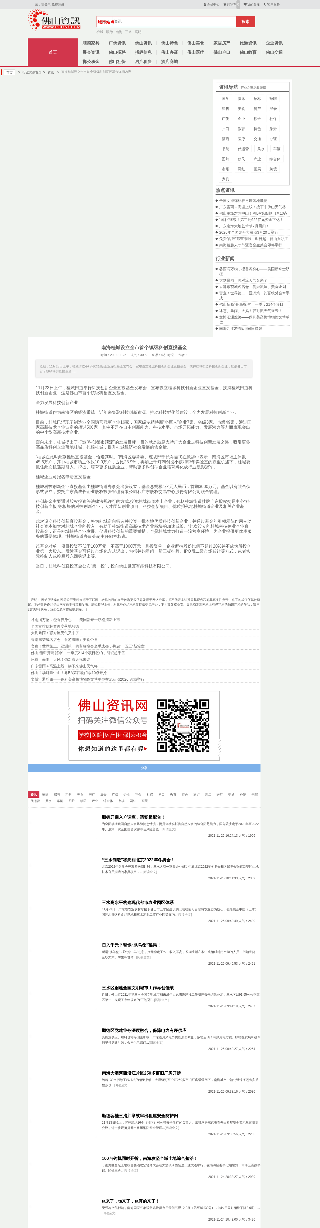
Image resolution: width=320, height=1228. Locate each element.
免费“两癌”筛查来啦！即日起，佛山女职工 (253, 239)
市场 (225, 169)
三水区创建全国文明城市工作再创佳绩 (138, 988)
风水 (261, 149)
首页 (53, 52)
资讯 (48, 72)
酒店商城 (169, 61)
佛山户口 (221, 52)
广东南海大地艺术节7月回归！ (244, 226)
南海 (119, 32)
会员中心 (211, 4)
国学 (225, 98)
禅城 (100, 32)
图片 (225, 159)
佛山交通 (274, 52)
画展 (257, 169)
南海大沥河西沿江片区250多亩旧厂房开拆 (141, 1073)
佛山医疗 (195, 52)
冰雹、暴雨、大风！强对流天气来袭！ (250, 311)
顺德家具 (91, 43)
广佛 (225, 119)
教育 (241, 129)
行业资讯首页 (30, 72)
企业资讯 (274, 43)
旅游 (273, 129)
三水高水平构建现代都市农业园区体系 (138, 902)
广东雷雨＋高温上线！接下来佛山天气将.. (253, 207)
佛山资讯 (143, 43)
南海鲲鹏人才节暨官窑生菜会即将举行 (250, 245)
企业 (241, 119)
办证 (273, 139)
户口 (225, 129)
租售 (225, 109)
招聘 (273, 98)
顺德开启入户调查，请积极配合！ (133, 817)
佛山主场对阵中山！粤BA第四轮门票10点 (253, 213)
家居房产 (221, 43)
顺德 (109, 32)
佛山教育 (248, 52)
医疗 (241, 139)
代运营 (243, 149)
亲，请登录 (43, 4)
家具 (225, 179)
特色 (257, 129)
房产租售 (143, 61)
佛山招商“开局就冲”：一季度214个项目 (251, 304)
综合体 (275, 159)
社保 (273, 119)
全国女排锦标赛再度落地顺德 (243, 200)
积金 (257, 119)
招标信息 (143, 52)
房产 (257, 109)
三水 (128, 32)
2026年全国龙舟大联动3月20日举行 (248, 232)
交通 (257, 139)
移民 (241, 159)
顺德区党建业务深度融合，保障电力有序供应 (144, 1030)
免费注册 (58, 4)
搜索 (245, 21)
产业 (257, 159)
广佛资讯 (117, 43)
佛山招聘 (117, 52)
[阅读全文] (169, 829)
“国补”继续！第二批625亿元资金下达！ (251, 220)
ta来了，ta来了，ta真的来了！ (131, 1201)
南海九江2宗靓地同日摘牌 (240, 328)
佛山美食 (195, 43)
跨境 (273, 169)
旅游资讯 (248, 43)
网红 (241, 169)
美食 (241, 109)
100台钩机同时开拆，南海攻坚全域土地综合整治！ (150, 1158)
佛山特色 (169, 43)
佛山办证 (169, 52)
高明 (138, 32)
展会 (273, 109)
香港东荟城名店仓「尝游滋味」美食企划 (252, 287)
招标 (257, 98)
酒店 (225, 139)
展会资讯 (91, 52)
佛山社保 (117, 61)
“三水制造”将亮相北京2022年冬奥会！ (138, 860)
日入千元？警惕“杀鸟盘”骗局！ (131, 945)
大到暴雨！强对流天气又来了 (243, 280)
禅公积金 (91, 61)
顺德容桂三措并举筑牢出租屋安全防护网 (140, 1116)
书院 (225, 149)
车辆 (277, 149)
